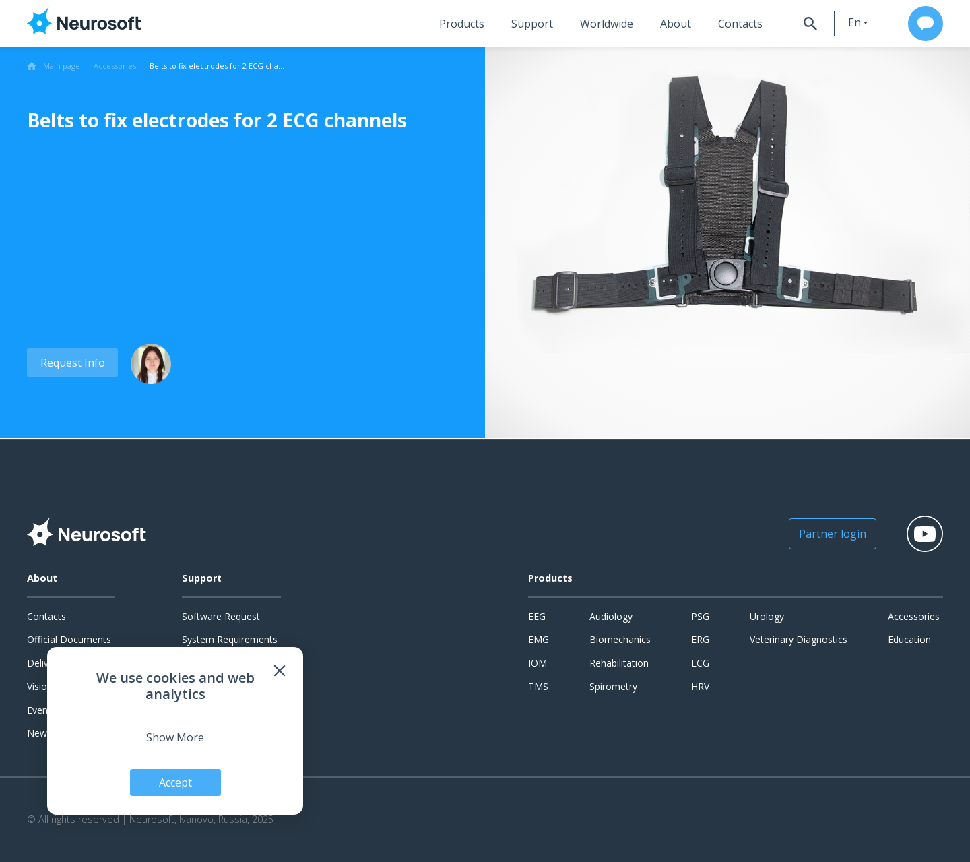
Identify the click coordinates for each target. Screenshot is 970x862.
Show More (175, 737)
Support (532, 23)
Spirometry (613, 686)
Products (461, 23)
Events (41, 710)
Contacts (740, 23)
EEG (537, 616)
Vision (40, 686)
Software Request (221, 616)
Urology (767, 616)
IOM (537, 662)
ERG (700, 639)
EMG (538, 639)
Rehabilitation (619, 662)
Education (909, 639)
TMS (538, 686)
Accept (175, 782)
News (39, 733)
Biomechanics (620, 639)
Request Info (72, 362)
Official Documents (69, 639)
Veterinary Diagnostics (798, 639)
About (675, 23)
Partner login (832, 533)
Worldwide (606, 23)
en (854, 22)
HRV (700, 686)
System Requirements (230, 639)
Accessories (914, 616)
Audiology (611, 616)
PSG (700, 616)
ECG (700, 662)
